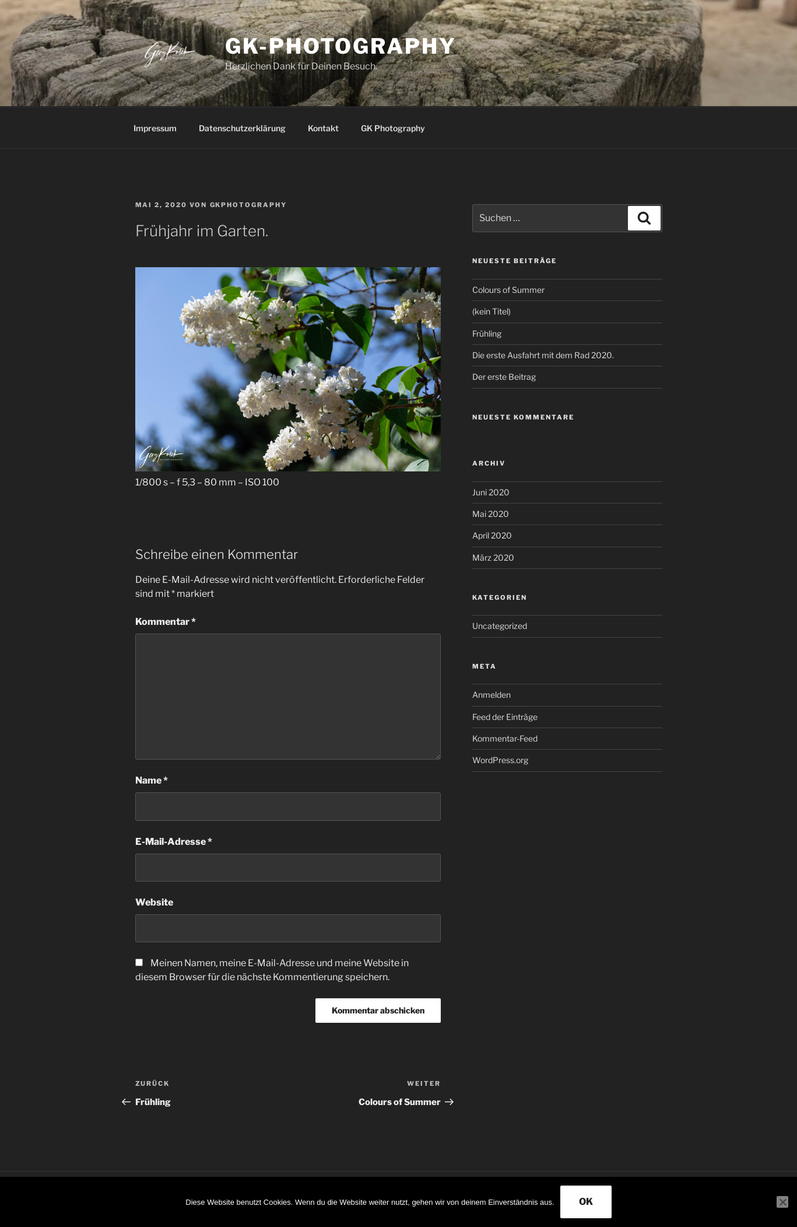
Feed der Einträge (505, 717)
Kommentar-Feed (505, 738)
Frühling (486, 333)
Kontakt (323, 128)
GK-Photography (340, 46)
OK (586, 1201)
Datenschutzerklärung (242, 128)
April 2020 (492, 535)
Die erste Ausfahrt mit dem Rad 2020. (543, 355)
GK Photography (393, 128)
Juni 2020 (491, 492)
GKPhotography (248, 205)
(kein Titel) (491, 311)
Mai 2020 (490, 514)
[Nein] (782, 1202)
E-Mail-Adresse (173, 841)
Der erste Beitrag (504, 377)
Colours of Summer (508, 290)
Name (151, 780)
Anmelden (491, 695)
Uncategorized (499, 626)
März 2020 (493, 557)
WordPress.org (500, 760)
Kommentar (165, 621)
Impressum (155, 128)
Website (154, 902)
